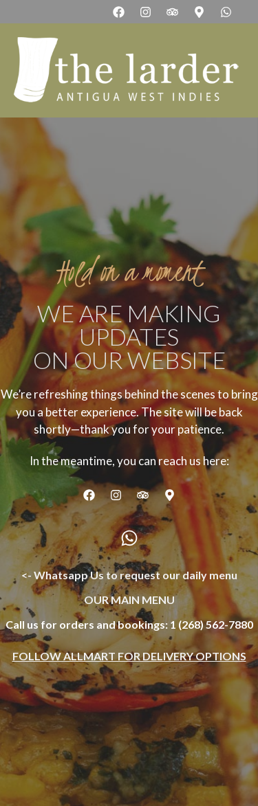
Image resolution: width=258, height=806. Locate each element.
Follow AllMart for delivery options (129, 655)
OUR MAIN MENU (129, 599)
